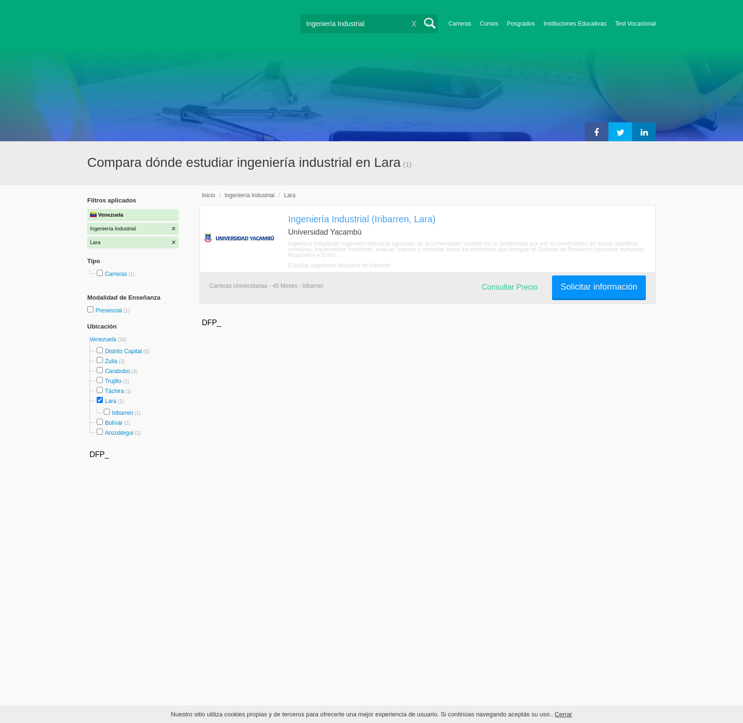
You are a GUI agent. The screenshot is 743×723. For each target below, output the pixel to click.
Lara (110, 401)
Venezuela (104, 339)
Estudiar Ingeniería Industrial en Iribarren (339, 265)
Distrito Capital (123, 351)
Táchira (114, 391)
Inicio (208, 195)
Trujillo (113, 381)
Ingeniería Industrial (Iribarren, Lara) (361, 219)
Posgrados (521, 24)
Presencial (109, 310)
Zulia (111, 361)
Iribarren (122, 413)
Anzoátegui (119, 433)
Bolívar (113, 423)
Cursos (489, 24)
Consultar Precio (510, 287)
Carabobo (117, 371)
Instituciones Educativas (575, 24)
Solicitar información (599, 287)
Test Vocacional (635, 24)
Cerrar (563, 714)
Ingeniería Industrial (249, 195)
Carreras (459, 24)
